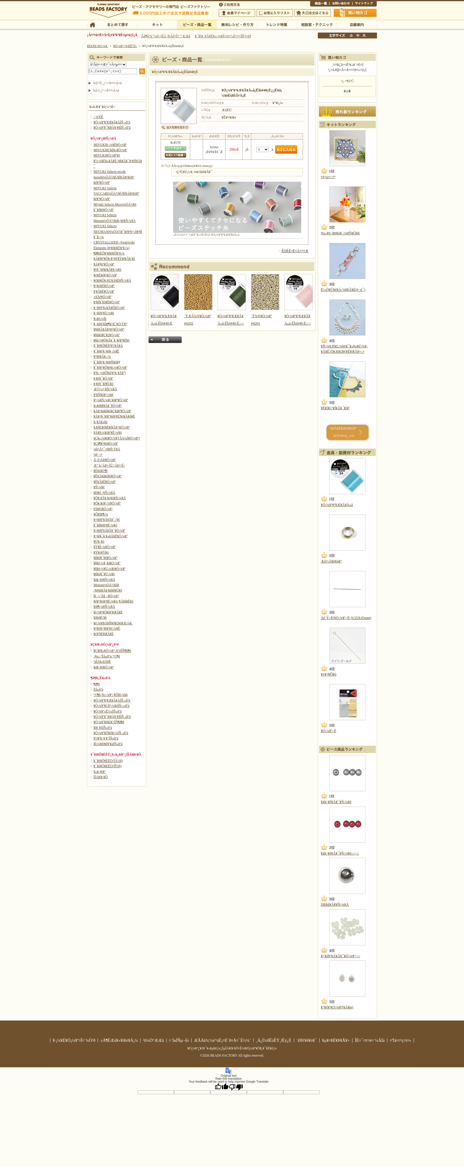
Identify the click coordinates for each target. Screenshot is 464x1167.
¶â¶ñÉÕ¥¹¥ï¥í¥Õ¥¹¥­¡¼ (109, 253)
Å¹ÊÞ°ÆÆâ (356, 24)
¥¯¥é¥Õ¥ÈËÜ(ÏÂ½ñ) (108, 761)
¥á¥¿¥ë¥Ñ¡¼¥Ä (104, 579)
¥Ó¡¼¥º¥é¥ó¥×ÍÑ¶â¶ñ (109, 722)
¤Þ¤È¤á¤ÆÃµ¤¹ (117, 24)
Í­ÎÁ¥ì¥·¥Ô (100, 777)
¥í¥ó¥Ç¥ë (100, 617)
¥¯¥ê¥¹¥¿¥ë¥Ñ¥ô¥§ (107, 362)
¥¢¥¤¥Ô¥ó (328, 674)
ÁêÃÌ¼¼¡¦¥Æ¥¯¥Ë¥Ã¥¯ (316, 24)
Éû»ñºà (98, 689)
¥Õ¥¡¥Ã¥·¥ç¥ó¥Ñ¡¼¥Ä (110, 498)
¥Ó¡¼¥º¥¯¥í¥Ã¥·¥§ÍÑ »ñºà (112, 127)
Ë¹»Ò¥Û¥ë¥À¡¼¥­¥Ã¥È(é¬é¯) (343, 290)
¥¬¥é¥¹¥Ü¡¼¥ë (104, 313)
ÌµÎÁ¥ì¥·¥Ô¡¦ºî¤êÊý (237, 24)
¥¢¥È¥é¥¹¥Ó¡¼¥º (105, 275)
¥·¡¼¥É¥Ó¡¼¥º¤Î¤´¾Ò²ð (74, 1040)
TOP (92, 24)
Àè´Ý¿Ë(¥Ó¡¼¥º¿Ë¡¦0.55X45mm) (346, 618)
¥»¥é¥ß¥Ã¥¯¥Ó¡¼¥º (108, 405)
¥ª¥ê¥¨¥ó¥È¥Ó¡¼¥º (107, 302)
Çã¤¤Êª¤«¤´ (355, 12)
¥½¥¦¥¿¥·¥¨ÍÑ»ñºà (106, 738)
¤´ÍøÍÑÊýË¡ (230, 4)
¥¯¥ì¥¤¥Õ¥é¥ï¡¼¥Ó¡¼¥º (110, 367)
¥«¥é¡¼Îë (100, 318)
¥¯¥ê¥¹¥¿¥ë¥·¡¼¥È (106, 351)
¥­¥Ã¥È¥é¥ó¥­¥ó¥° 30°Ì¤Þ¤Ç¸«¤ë (343, 432)
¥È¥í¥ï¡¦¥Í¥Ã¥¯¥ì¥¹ (335, 408)
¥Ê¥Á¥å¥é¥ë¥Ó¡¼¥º (108, 476)
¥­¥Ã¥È (157, 24)
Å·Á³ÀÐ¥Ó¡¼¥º (105, 460)
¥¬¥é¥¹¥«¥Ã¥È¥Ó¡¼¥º (109, 308)
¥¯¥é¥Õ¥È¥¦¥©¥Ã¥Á (108, 345)
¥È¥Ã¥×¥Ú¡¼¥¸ (97, 46)
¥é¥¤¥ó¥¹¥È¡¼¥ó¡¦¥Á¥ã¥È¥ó (113, 601)
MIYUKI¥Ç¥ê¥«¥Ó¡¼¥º (110, 150)
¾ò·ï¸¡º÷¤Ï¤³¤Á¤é (106, 90)
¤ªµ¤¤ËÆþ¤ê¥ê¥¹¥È (275, 13)
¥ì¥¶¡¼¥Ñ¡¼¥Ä (104, 606)
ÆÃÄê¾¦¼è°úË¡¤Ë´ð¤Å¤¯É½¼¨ (222, 1040)
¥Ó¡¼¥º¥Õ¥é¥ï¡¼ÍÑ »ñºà (111, 733)
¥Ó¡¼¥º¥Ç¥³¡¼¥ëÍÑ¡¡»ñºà (111, 705)
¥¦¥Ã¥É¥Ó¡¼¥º (104, 291)
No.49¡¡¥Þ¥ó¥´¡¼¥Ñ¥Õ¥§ (340, 233)
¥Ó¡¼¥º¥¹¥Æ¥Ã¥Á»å (337, 505)
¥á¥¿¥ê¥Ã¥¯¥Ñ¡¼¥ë (336, 802)
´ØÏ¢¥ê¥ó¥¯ (307, 1040)
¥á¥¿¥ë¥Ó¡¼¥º (104, 667)
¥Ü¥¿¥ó (99, 541)
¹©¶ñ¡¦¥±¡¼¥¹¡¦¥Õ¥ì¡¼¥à (111, 695)
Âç (364, 35)
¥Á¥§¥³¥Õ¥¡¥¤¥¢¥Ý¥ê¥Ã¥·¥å (114, 258)
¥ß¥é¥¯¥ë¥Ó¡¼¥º (105, 558)
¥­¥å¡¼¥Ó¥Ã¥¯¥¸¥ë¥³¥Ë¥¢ (112, 340)
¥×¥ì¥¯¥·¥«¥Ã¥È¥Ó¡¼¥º (111, 536)
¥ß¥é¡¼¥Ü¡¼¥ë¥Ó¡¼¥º (109, 568)
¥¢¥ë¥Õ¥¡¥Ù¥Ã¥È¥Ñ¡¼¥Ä (112, 280)
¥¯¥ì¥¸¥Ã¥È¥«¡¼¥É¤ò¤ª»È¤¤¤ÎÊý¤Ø (223, 36)
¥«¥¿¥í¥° (100, 771)
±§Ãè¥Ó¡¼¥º (103, 297)
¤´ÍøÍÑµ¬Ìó (179, 1040)
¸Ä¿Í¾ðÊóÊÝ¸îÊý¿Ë (273, 1040)
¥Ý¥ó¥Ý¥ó (101, 552)
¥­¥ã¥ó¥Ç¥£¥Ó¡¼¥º (107, 335)
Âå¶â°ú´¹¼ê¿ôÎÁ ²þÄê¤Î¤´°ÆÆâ (165, 36)
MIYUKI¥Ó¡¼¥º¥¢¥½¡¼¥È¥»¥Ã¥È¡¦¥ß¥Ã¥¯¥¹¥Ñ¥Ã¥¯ (118, 161)
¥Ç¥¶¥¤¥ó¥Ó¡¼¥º (106, 443)
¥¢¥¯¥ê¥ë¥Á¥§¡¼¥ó (107, 269)
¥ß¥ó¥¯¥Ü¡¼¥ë (104, 574)
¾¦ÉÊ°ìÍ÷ (319, 4)
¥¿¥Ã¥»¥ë (100, 422)
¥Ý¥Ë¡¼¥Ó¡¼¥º (105, 547)
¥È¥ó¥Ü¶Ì (100, 471)
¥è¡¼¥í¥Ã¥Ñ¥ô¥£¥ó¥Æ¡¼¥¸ (113, 623)
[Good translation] (222, 1086)
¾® (351, 35)
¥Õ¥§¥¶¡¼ (101, 514)
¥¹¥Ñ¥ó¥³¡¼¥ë (103, 394)
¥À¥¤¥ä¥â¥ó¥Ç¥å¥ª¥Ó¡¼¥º (112, 411)
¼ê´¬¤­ (98, 454)
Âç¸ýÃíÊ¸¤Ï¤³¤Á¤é (312, 13)
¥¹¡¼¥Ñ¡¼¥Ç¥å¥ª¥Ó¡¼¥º (111, 400)
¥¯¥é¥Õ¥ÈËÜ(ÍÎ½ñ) (107, 766)
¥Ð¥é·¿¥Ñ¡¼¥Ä (104, 492)
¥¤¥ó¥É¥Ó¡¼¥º (104, 286)
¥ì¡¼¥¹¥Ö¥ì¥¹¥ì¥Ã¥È (108, 612)
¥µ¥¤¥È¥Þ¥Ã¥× (364, 4)
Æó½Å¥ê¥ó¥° (331, 561)
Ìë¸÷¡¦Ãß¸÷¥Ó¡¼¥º (106, 596)
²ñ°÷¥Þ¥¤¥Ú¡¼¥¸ (237, 13)
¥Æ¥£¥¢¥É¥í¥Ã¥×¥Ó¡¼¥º (112, 427)
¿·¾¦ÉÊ (98, 117)
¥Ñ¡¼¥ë (99, 487)
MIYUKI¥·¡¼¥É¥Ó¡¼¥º (110, 144)
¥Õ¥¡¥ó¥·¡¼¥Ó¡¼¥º (107, 503)
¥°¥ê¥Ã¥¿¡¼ (102, 356)
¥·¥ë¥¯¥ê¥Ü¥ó (103, 384)
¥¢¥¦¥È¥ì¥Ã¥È (104, 634)
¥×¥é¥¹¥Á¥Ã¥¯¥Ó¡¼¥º (109, 530)
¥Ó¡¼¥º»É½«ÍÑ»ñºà (108, 711)
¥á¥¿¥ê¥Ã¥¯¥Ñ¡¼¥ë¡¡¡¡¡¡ (340, 853)
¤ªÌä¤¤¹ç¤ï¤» (341, 4)
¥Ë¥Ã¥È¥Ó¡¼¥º (105, 481)
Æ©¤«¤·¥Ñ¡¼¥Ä (105, 389)
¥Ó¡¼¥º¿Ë (328, 731)
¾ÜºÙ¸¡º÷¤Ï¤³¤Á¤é (107, 83)
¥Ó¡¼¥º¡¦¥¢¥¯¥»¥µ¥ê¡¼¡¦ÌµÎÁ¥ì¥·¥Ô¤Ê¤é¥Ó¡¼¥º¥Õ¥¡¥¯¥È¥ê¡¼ (232, 1048)
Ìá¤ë (165, 339)
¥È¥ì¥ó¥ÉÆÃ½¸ (277, 24)
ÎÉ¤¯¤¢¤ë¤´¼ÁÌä (369, 1040)
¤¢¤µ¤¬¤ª (328, 177)
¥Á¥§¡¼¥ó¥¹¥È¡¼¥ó (108, 432)
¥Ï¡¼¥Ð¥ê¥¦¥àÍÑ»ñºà (108, 744)
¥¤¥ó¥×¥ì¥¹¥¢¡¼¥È (107, 628)
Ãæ (357, 35)
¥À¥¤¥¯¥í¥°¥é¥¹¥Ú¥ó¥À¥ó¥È (114, 416)
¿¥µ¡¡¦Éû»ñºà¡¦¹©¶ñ (107, 656)
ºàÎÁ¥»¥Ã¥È (102, 661)
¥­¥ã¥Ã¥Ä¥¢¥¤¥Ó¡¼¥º (109, 329)
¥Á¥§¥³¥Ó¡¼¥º (104, 264)
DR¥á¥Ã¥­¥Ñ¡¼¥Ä (335, 904)
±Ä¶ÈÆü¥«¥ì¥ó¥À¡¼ (119, 1040)
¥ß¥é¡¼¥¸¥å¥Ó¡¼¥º (107, 563)
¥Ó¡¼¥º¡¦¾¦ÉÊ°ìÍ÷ (197, 24)
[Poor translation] (236, 1086)
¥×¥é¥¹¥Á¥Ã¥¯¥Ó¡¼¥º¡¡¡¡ (340, 956)
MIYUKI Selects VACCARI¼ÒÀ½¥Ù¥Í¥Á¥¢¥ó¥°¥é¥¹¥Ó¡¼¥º (116, 193)
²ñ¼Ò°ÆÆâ (153, 1040)
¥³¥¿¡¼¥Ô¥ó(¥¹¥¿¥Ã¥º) (110, 373)
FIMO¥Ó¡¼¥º (103, 509)
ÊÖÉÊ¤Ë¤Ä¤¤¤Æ (294, 251)
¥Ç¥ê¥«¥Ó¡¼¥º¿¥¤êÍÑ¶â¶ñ (112, 650)
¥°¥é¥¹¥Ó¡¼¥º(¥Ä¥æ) (337, 1007)
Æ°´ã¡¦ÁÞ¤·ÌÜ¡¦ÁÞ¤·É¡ (109, 465)
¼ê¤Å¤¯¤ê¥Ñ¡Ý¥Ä (107, 449)
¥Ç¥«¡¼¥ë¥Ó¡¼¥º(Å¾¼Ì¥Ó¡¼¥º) (117, 438)
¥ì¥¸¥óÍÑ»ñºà (103, 727)
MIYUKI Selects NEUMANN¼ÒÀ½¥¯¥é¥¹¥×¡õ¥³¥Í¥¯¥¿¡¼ (118, 231)
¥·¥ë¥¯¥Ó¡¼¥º (103, 378)
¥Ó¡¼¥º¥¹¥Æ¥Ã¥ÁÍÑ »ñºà (112, 122)
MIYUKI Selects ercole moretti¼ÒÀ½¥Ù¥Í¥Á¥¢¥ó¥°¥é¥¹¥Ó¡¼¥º (114, 177)
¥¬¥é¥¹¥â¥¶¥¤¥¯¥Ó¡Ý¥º (110, 324)
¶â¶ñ (97, 684)
